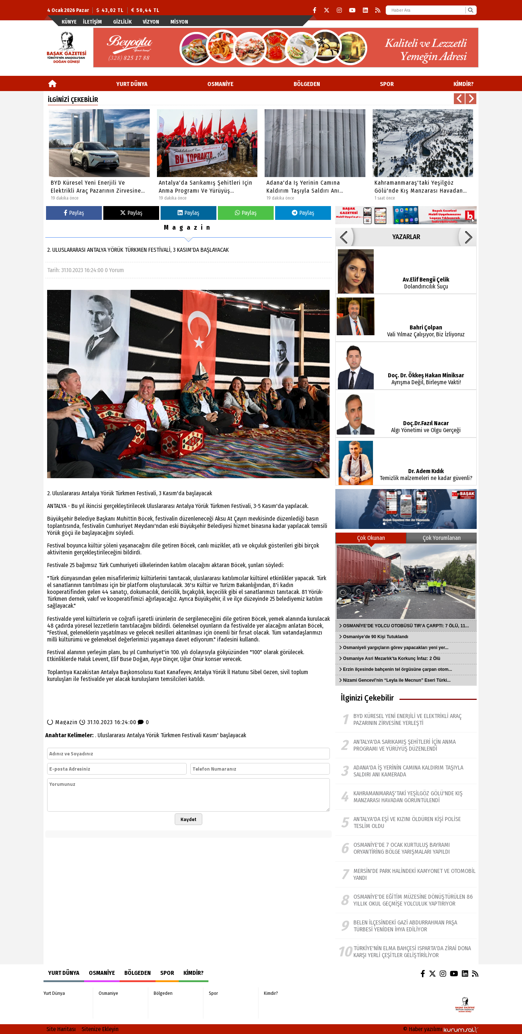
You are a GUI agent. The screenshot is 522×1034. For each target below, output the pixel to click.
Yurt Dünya (132, 84)
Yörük (152, 735)
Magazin (189, 227)
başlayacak (233, 735)
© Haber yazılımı (440, 1029)
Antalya (136, 735)
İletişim (92, 22)
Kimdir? (463, 84)
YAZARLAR (406, 237)
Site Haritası (61, 1029)
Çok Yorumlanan (442, 537)
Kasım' (211, 735)
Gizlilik (122, 22)
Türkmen (171, 735)
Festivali (192, 735)
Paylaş (74, 212)
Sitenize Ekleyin (100, 1029)
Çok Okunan (371, 537)
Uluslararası (111, 735)
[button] (459, 98)
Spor (387, 84)
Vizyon (151, 22)
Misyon (179, 22)
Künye (69, 22)
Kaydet (188, 819)
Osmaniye (220, 84)
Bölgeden (307, 84)
